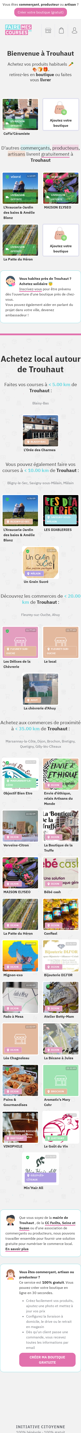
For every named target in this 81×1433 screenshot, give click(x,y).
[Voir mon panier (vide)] (61, 30)
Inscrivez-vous (30, 289)
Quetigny (27, 746)
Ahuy (56, 614)
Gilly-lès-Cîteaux (48, 746)
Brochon (53, 741)
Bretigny (68, 741)
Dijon (41, 741)
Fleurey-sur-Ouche (35, 614)
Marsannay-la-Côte (21, 741)
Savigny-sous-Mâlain (45, 483)
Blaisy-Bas (40, 403)
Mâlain (68, 483)
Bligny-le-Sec (17, 483)
